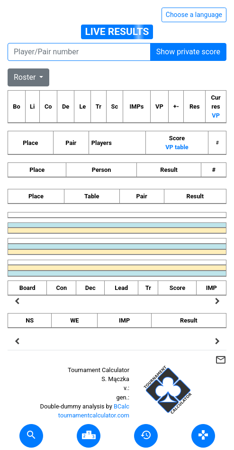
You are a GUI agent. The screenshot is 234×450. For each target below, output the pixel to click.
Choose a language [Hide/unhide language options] (194, 14)
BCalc (121, 406)
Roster (25, 77)
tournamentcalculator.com (93, 415)
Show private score (188, 51)
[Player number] (79, 52)
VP (216, 115)
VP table (176, 147)
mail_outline (220, 359)
